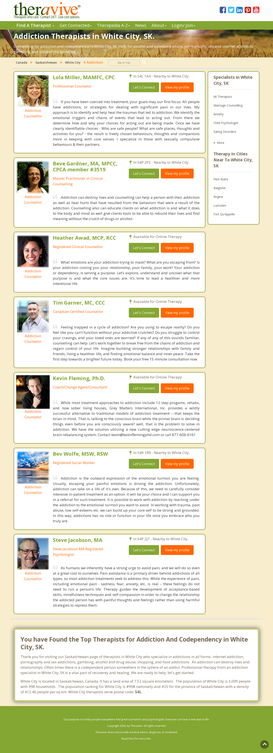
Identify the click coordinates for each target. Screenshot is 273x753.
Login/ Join (183, 25)
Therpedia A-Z (113, 25)
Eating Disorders (224, 132)
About (159, 25)
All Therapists (222, 97)
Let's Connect (144, 87)
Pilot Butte (220, 179)
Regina (218, 197)
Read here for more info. (136, 738)
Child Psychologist (225, 123)
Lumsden (219, 205)
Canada (21, 62)
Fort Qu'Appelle (224, 214)
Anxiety (218, 114)
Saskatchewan (46, 62)
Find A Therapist (35, 25)
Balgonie (219, 188)
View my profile (177, 87)
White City (73, 62)
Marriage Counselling (228, 105)
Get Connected (75, 25)
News (140, 25)
